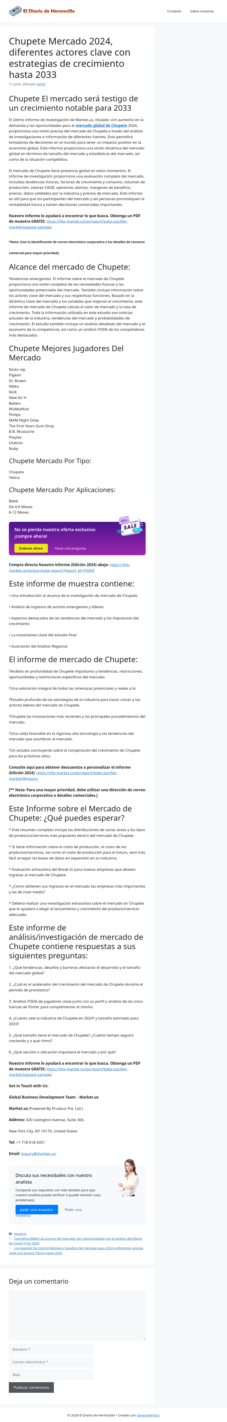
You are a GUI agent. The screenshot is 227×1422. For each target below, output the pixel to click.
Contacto (174, 11)
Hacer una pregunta (70, 548)
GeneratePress (148, 1415)
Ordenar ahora (31, 548)
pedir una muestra (37, 1209)
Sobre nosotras (202, 11)
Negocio (20, 1234)
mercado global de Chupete (101, 125)
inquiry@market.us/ (38, 1153)
